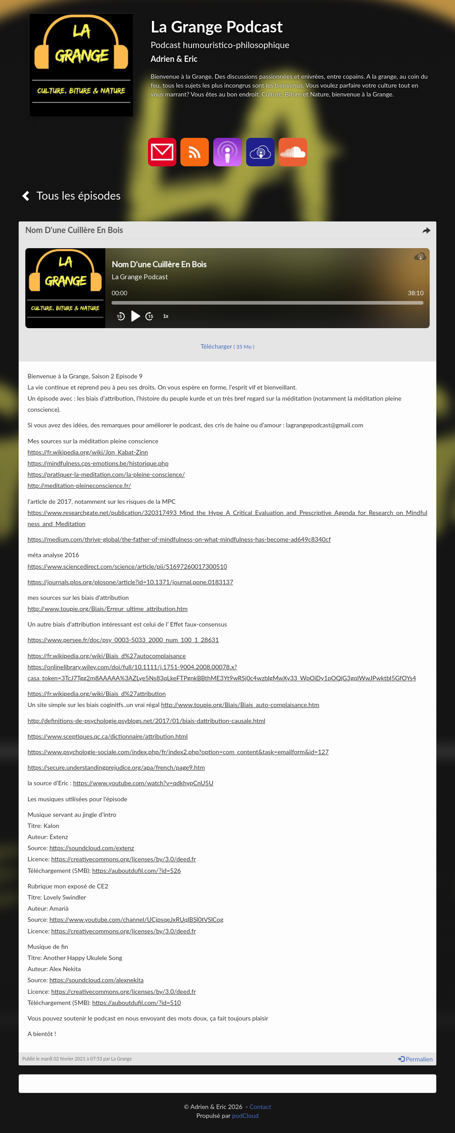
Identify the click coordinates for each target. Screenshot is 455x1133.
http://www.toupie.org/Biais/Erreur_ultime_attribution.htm (108, 608)
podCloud (245, 1115)
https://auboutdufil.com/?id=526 (136, 870)
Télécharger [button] (228, 346)
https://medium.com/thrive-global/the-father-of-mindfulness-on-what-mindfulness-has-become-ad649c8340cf (179, 539)
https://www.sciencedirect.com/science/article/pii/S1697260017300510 (127, 566)
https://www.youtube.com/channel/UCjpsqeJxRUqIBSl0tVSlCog (136, 919)
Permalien (415, 1059)
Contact (260, 1106)
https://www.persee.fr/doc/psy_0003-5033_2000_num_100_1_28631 (123, 639)
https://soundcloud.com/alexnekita (96, 980)
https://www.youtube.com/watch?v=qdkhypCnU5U (143, 783)
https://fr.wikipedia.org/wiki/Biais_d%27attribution (97, 693)
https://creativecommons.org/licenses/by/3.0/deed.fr (123, 859)
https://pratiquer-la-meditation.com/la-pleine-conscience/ (106, 474)
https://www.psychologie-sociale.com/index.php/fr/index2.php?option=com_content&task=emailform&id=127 (178, 751)
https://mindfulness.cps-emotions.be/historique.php (98, 463)
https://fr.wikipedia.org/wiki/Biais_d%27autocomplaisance (107, 655)
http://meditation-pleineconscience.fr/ (79, 485)
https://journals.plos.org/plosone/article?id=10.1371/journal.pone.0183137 (130, 582)
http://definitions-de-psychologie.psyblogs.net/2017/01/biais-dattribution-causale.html (146, 720)
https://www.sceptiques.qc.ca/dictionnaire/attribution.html (108, 736)
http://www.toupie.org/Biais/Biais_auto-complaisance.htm (240, 704)
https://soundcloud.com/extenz (91, 848)
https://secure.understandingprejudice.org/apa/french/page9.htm (116, 767)
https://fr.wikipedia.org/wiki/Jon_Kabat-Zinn (88, 452)
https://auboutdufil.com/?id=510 (136, 1002)
